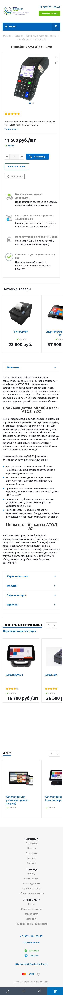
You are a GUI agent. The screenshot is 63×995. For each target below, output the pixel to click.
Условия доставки (31, 883)
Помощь (31, 869)
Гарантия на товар (31, 888)
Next (54, 625)
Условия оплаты (32, 878)
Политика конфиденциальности (31, 924)
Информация (31, 900)
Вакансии (31, 858)
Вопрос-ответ (31, 914)
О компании (31, 843)
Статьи (31, 904)
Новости (31, 848)
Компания (31, 839)
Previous (48, 625)
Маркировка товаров (31, 909)
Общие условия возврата (31, 893)
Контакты (31, 863)
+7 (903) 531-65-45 (49, 7)
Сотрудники (31, 853)
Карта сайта (32, 919)
